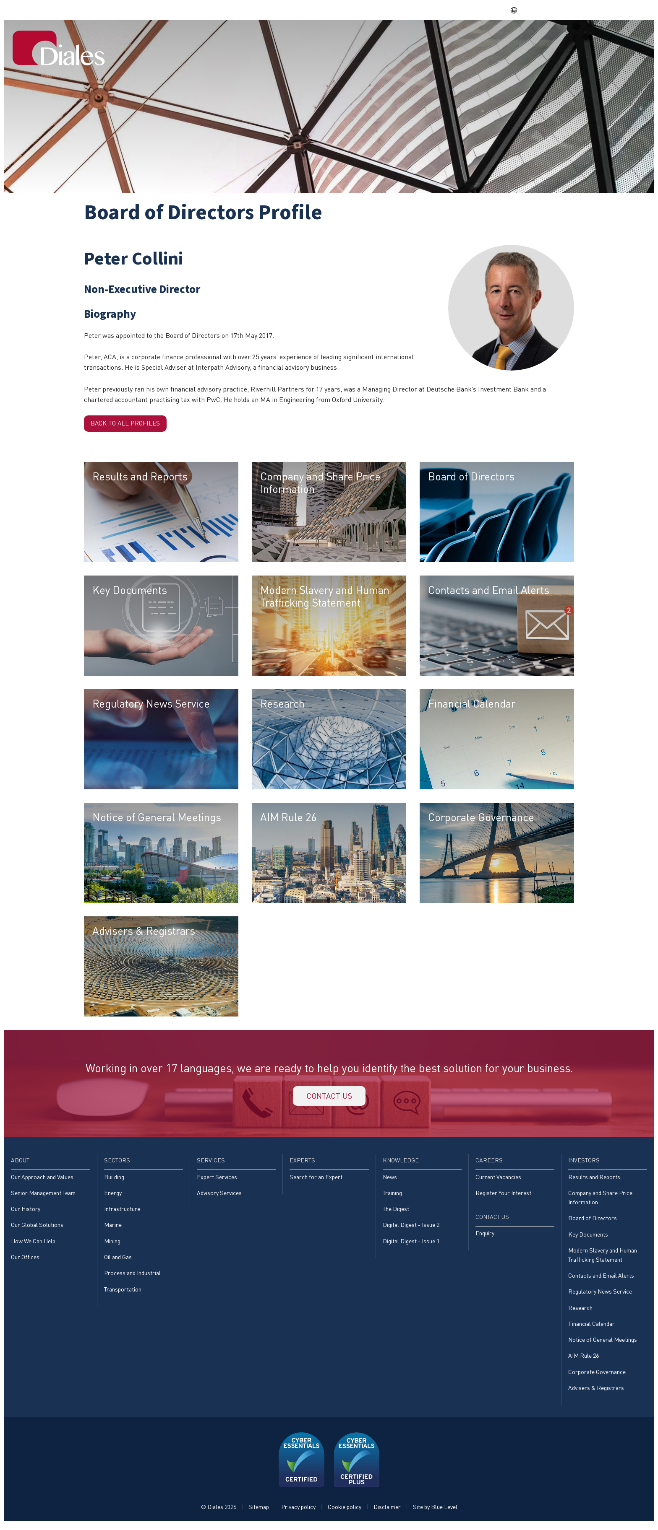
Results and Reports (594, 1180)
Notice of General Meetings (602, 1344)
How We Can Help (33, 1244)
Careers (521, 39)
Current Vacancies (498, 1180)
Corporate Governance (597, 1376)
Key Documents (588, 1238)
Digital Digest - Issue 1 (411, 1244)
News (390, 1180)
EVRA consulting (567, 9)
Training (392, 1196)
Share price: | (461, 9)
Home (274, 39)
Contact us (329, 1098)
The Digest (396, 1212)
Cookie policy (344, 1511)
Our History (25, 1212)
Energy (113, 1196)
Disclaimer (387, 1511)
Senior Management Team (43, 1196)
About (307, 39)
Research (580, 1312)
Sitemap (258, 1511)
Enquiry (484, 1236)
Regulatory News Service (600, 1295)
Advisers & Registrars (596, 1392)
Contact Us (619, 39)
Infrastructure (122, 1212)
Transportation (122, 1293)
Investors (566, 39)
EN (518, 10)
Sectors (343, 39)
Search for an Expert (316, 1180)
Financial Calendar (591, 1328)
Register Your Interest (503, 1196)
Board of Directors (592, 1221)
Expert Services (217, 1180)
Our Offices (25, 1261)
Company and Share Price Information (600, 1201)
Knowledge (474, 39)
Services (386, 39)
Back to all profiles (127, 424)
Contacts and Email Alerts (601, 1279)
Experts (427, 39)
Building (114, 1180)
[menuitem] (274, 40)
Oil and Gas (118, 1261)
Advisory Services (219, 1196)
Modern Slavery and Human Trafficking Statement (602, 1258)
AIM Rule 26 (583, 1360)
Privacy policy (298, 1511)
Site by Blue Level (435, 1511)
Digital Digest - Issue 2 (411, 1228)
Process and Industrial (132, 1277)
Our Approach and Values (42, 1180)
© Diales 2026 (218, 1511)
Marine (113, 1228)
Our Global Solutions (37, 1228)
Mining (112, 1244)
